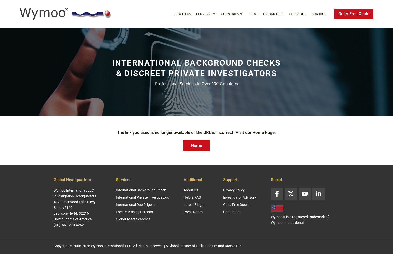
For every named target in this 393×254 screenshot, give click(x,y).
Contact (318, 14)
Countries (232, 14)
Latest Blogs (193, 205)
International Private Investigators (142, 198)
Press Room (193, 212)
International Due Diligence (136, 205)
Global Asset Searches (133, 219)
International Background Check (141, 190)
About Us (183, 14)
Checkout (297, 14)
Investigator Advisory (239, 198)
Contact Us (231, 212)
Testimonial (272, 14)
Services (206, 14)
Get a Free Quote (236, 205)
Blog (252, 14)
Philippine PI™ (206, 246)
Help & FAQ (192, 198)
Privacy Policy (234, 190)
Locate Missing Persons (134, 212)
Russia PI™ (233, 246)
